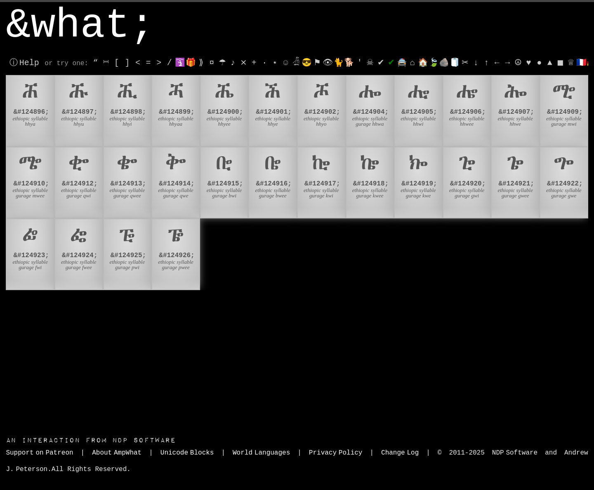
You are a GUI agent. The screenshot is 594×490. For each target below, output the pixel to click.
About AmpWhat (116, 453)
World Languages (261, 453)
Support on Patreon (39, 453)
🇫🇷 (581, 63)
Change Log (400, 453)
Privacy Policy (336, 453)
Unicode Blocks (187, 453)
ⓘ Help (24, 63)
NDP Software (91, 440)
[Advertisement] (297, 361)
